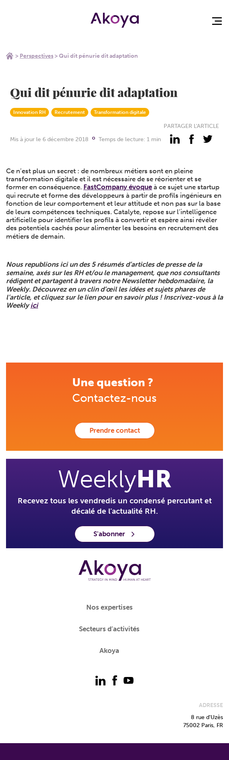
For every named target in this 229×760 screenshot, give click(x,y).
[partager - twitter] (208, 139)
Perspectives (36, 56)
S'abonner (114, 534)
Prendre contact (114, 430)
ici (34, 305)
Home (9, 55)
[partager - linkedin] (175, 139)
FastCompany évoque (117, 187)
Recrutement (70, 112)
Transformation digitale (120, 112)
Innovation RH (29, 112)
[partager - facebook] (191, 139)
